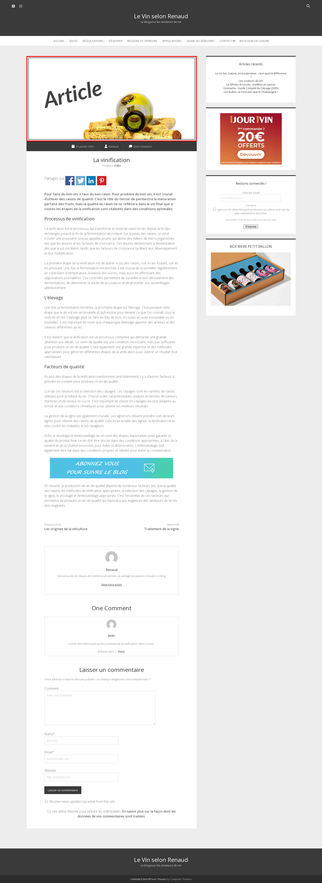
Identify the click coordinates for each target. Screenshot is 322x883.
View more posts (111, 584)
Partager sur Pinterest (101, 180)
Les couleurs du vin (251, 81)
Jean (111, 635)
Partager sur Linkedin (91, 180)
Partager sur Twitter (80, 180)
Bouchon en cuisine (254, 41)
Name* (49, 734)
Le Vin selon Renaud (161, 16)
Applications (172, 41)
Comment (51, 688)
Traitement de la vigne (161, 529)
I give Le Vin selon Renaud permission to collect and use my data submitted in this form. (251, 211)
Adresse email (251, 193)
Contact (226, 41)
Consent (251, 205)
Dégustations (93, 41)
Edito (74, 41)
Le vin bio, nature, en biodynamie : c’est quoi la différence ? (250, 75)
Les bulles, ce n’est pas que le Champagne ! (251, 92)
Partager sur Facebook (70, 180)
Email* (49, 752)
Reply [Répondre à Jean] (121, 651)
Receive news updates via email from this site (80, 801)
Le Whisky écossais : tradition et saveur (250, 84)
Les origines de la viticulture (65, 529)
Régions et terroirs (142, 41)
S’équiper (116, 41)
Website (50, 770)
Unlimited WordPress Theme (148, 879)
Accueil (59, 41)
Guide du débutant (201, 41)
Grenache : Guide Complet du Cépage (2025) (250, 88)
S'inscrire (250, 226)
